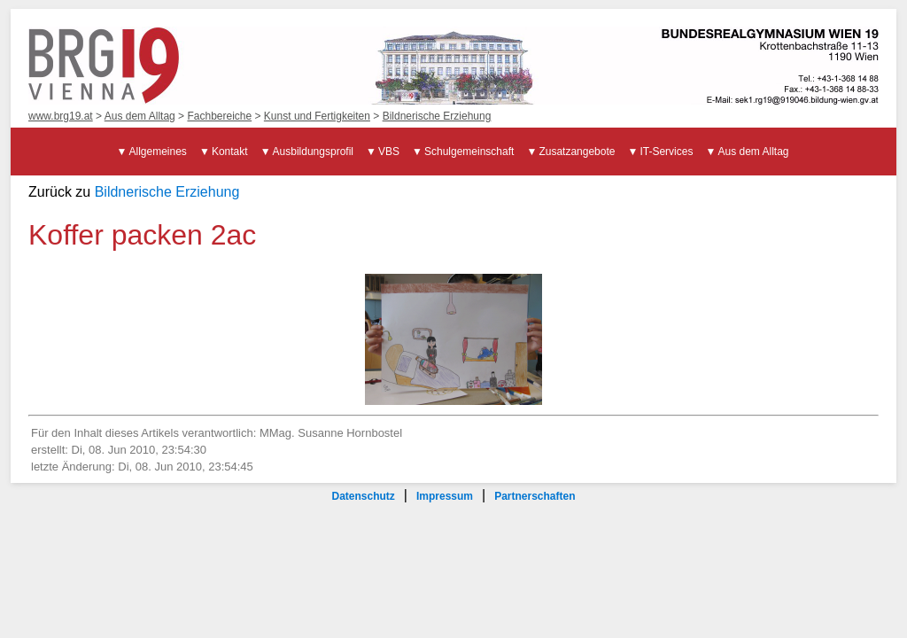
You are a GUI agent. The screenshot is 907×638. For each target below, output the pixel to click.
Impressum (444, 496)
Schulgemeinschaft (469, 151)
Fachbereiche (219, 116)
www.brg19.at (60, 116)
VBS (388, 151)
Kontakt (230, 151)
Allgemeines (158, 151)
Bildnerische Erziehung (437, 116)
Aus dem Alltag (140, 116)
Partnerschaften (534, 496)
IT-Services (666, 151)
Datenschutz (362, 496)
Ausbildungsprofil (313, 151)
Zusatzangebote (577, 151)
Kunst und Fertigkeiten (317, 116)
